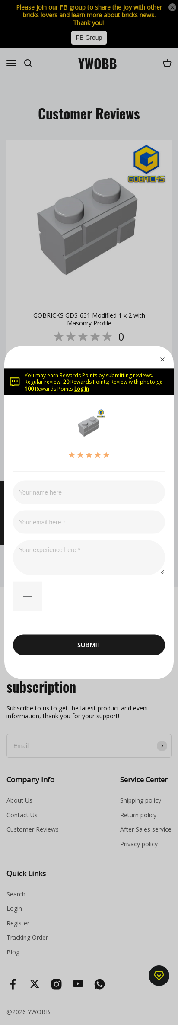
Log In (81, 388)
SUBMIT (89, 645)
